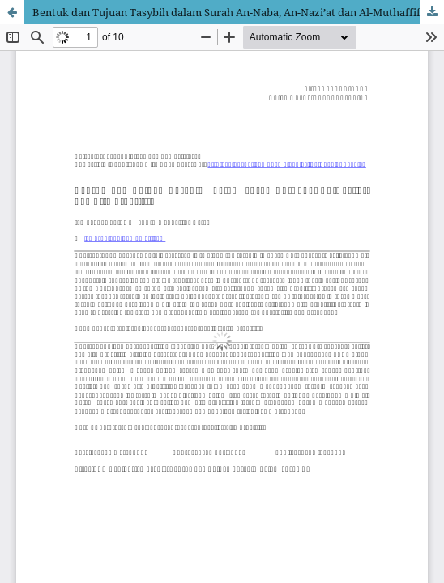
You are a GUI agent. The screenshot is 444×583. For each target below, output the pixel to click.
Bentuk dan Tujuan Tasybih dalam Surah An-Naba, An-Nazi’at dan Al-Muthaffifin (231, 12)
